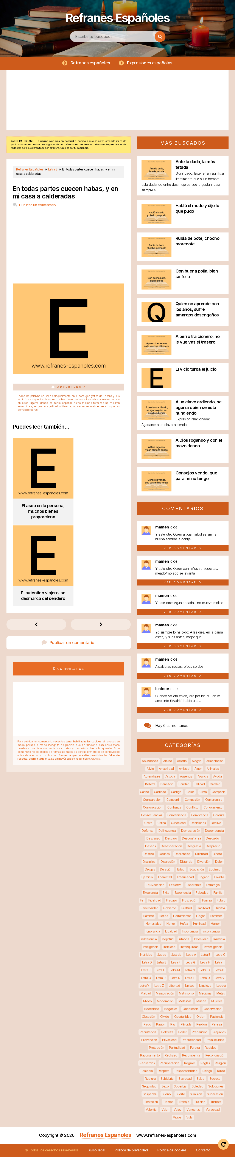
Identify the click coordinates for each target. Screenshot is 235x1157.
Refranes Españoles (117, 17)
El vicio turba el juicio (196, 369)
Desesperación (171, 846)
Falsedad (202, 893)
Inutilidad (146, 955)
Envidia (219, 877)
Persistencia (148, 1032)
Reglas (205, 1063)
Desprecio (213, 846)
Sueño (166, 1094)
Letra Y (144, 986)
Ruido (221, 1071)
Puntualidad (177, 1048)
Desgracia (194, 846)
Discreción (168, 862)
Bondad (184, 784)
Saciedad (185, 1079)
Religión (220, 1063)
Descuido (212, 838)
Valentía (151, 1110)
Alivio (150, 769)
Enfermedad (185, 877)
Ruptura (150, 1079)
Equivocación (155, 885)
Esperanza (194, 885)
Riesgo (207, 1071)
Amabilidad (166, 769)
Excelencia (150, 893)
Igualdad (171, 931)
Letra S (175, 978)
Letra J (146, 970)
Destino (149, 854)
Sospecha (150, 1094)
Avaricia (203, 776)
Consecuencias (151, 815)
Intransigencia (213, 947)
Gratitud (186, 908)
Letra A (191, 955)
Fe (141, 900)
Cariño (144, 792)
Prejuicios (219, 1032)
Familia (218, 893)
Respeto (164, 1071)
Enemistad (165, 877)
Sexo (165, 1086)
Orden (200, 1017)
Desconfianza (191, 838)
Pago (147, 1024)
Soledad (197, 1086)
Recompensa (191, 1055)
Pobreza (167, 1032)
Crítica (161, 823)
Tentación (151, 1102)
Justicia (176, 955)
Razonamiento (150, 1055)
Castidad (160, 792)
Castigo (176, 792)
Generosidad (149, 908)
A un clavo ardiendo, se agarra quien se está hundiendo (199, 408)
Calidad (200, 784)
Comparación (152, 800)
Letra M (175, 970)
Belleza (150, 784)
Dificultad (201, 854)
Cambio (215, 784)
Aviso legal (96, 1150)
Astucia (170, 776)
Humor (215, 924)
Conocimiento (213, 807)
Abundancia (150, 761)
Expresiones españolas (149, 62)
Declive (216, 823)
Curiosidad (178, 823)
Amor (198, 769)
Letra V (219, 978)
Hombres (216, 916)
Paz (173, 1024)
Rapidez (210, 1048)
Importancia (190, 931)
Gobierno (169, 908)
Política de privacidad (131, 1150)
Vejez (178, 1110)
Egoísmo (215, 869)
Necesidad (151, 1009)
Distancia (186, 862)
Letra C (220, 955)
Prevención (149, 1040)
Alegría (196, 761)
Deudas (164, 854)
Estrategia (213, 885)
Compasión (192, 800)
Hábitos (220, 908)
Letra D (147, 962)
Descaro (171, 838)
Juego (161, 955)
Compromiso (214, 800)
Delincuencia (167, 831)
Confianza (174, 807)
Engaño (204, 877)
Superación (215, 1094)
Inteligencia (150, 947)
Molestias (185, 1001)
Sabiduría (167, 1079)
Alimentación (214, 761)
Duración (166, 869)
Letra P (219, 970)
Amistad (184, 769)
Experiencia (183, 893)
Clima (203, 792)
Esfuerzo (175, 885)
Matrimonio (186, 993)
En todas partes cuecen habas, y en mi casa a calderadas (65, 192)
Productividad (191, 1040)
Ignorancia (153, 931)
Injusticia (219, 939)
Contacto (203, 1150)
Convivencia (199, 815)
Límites (189, 986)
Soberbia (180, 1086)
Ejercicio (147, 877)
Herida (163, 916)
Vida (189, 1117)
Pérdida (186, 1024)
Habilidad (203, 908)
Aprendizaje (152, 776)
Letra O (205, 970)
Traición (199, 1102)
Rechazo (171, 1055)
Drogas (150, 869)
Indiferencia (149, 939)
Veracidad (213, 1110)
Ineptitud (168, 939)
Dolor (219, 862)
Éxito (166, 893)
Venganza (194, 1110)
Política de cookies (171, 1150)
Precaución (199, 1032)
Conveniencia (176, 815)
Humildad (199, 924)
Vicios (177, 1117)
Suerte (180, 1094)
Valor (165, 1110)
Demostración (190, 831)
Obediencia (191, 1009)
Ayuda (217, 776)
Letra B (205, 955)
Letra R (161, 978)
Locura (221, 986)
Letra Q (146, 978)
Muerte (201, 1001)
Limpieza (205, 986)
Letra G (190, 962)
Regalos (189, 1063)
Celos (191, 792)
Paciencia (216, 1017)
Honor (171, 924)
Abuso (167, 761)
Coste (148, 823)
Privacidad (169, 1040)
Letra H (205, 962)
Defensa (147, 831)
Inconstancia (211, 931)
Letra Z (159, 986)
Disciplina (149, 862)
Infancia (184, 939)
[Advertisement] (117, 100)
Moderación (165, 1001)
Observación (212, 1009)
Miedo (147, 1001)
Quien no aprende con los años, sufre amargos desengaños (197, 309)
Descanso (153, 838)
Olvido (164, 1017)
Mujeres (216, 1001)
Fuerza (207, 900)
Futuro (221, 900)
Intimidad (169, 947)
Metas (220, 993)
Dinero (217, 854)
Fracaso (171, 900)
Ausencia (186, 776)
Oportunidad (182, 1017)
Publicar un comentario (37, 205)
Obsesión (148, 1017)
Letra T (190, 978)
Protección (156, 1048)
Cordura (218, 815)
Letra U (205, 978)
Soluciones (215, 1086)
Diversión (203, 862)
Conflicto (192, 807)
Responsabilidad (186, 1071)
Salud (200, 1079)
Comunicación (152, 807)
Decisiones (198, 823)
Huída (184, 924)
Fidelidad (154, 900)
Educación (197, 869)
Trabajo (184, 1102)
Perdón (201, 1024)
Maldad (146, 993)
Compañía (219, 792)
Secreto (215, 1079)
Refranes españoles (90, 62)
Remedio (147, 1071)
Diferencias (182, 854)
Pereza (217, 1024)
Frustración (189, 900)
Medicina (205, 993)
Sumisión (196, 1094)
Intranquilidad (190, 947)
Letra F (176, 962)
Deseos (150, 846)
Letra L (160, 970)
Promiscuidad (215, 1040)
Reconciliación (215, 1055)
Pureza (195, 1048)
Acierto (182, 761)
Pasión (160, 1024)
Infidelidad (201, 939)
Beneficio (166, 784)
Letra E (161, 962)
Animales (213, 769)
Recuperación (169, 1063)
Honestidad (153, 924)
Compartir (173, 800)
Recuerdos (147, 1063)
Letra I (219, 962)
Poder (182, 1032)
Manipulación (165, 993)
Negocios (171, 1009)
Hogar (200, 916)
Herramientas (182, 916)
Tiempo (168, 1102)
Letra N (190, 970)
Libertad (174, 986)
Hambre (148, 916)
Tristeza (215, 1102)
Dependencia (214, 831)
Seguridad (149, 1086)
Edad (180, 869)
